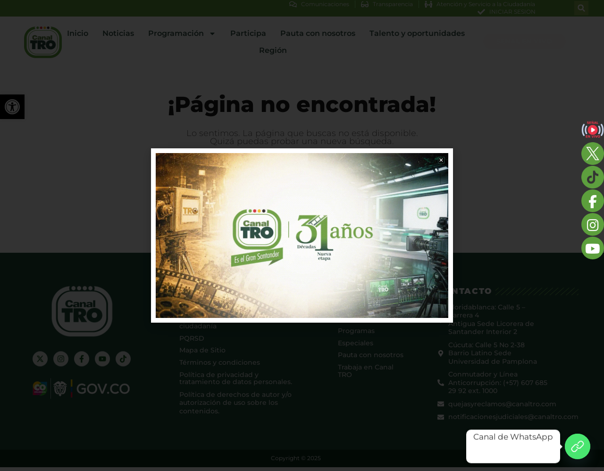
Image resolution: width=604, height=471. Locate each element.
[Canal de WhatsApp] (577, 446)
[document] (302, 235)
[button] (440, 161)
